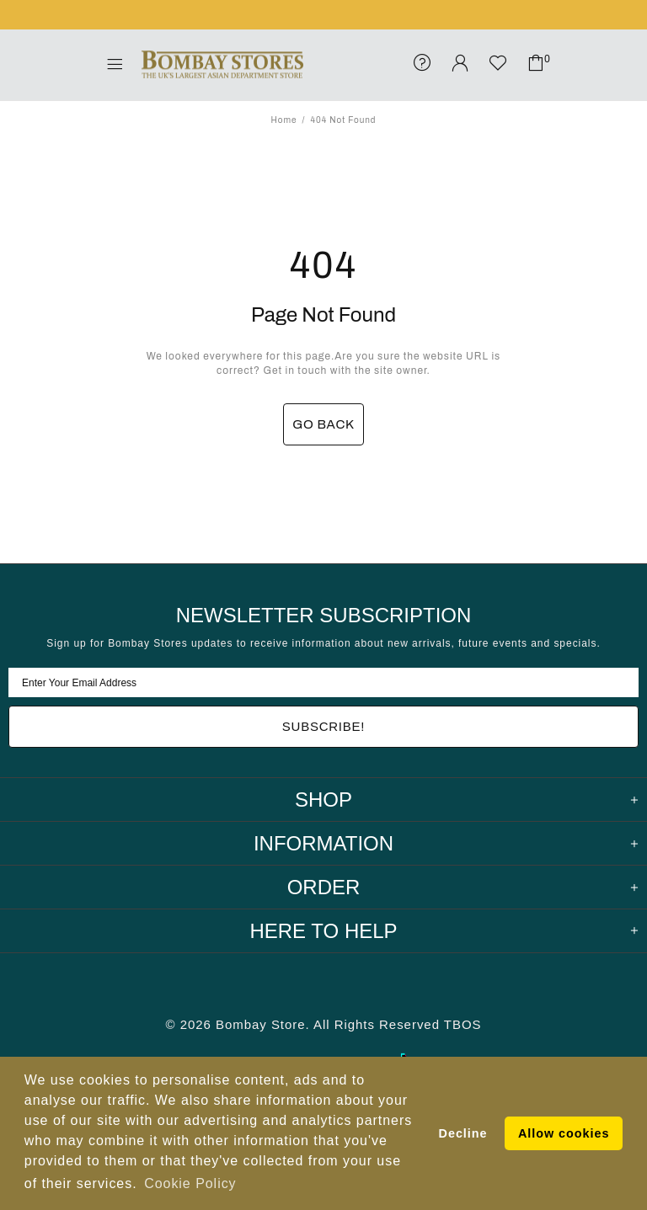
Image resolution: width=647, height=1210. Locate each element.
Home (284, 120)
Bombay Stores (222, 64)
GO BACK (323, 424)
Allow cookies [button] (563, 1133)
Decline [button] (463, 1133)
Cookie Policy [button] (190, 1183)
